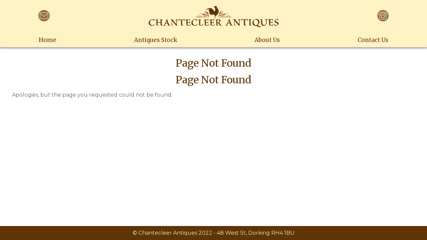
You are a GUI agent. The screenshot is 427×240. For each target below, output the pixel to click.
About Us (267, 40)
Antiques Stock (155, 40)
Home (47, 40)
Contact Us (373, 40)
